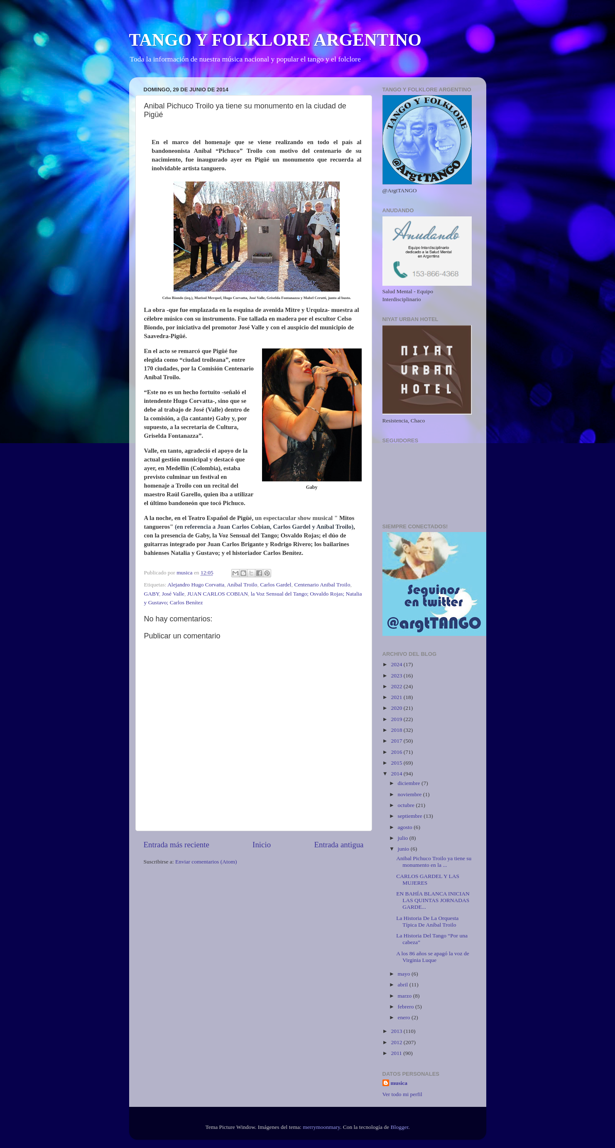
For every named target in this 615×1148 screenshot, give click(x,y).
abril (403, 984)
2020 (397, 708)
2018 (397, 730)
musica (399, 1083)
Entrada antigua (338, 844)
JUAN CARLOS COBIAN (217, 594)
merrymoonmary (321, 1127)
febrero (406, 1006)
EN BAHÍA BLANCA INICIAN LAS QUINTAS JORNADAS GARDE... (433, 900)
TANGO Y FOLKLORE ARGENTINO (275, 39)
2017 (397, 741)
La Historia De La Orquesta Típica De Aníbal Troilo (427, 921)
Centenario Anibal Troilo (322, 584)
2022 (397, 686)
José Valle (173, 594)
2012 (397, 1042)
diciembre (409, 783)
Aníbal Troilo (242, 584)
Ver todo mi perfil (402, 1094)
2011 (397, 1053)
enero (405, 1017)
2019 (397, 719)
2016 (397, 752)
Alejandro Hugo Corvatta (195, 584)
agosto (406, 827)
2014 (397, 773)
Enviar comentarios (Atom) (206, 862)
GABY (151, 594)
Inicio (261, 844)
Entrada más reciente (176, 844)
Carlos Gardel (275, 584)
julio (403, 838)
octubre (407, 805)
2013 (397, 1031)
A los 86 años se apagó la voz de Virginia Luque (432, 956)
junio (404, 849)
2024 (397, 664)
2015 (397, 763)
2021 (397, 697)
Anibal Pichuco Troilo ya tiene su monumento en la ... (433, 861)
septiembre (411, 816)
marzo (405, 996)
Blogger (399, 1127)
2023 (397, 675)
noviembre (410, 794)
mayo (405, 974)
